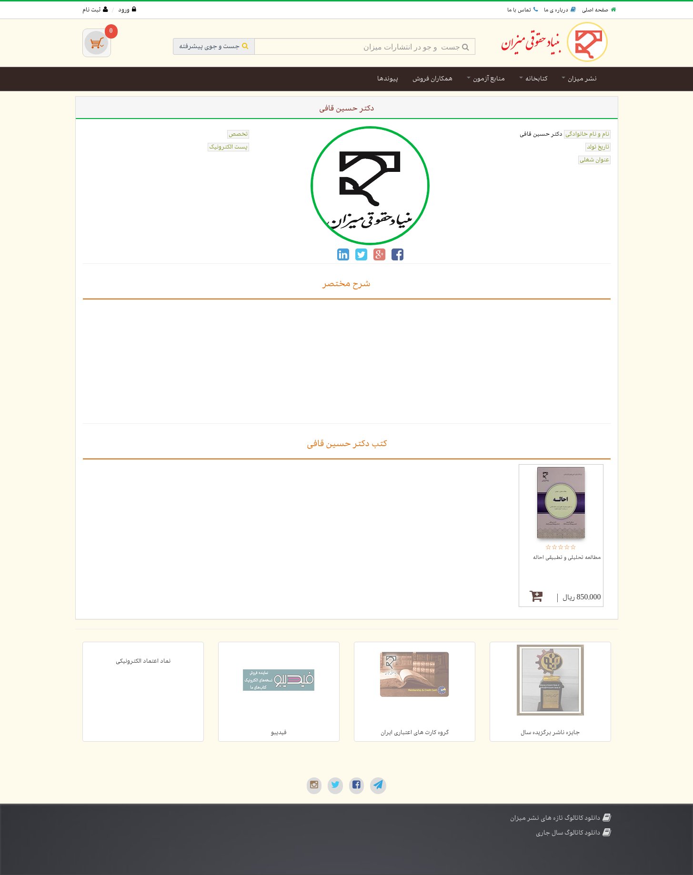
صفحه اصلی (599, 10)
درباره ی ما (560, 10)
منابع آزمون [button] (486, 79)
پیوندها (387, 79)
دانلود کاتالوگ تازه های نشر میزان (560, 818)
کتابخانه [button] (533, 79)
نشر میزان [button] (579, 79)
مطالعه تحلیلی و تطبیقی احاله (567, 557)
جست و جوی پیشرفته (214, 46)
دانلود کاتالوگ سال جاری (573, 833)
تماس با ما (522, 10)
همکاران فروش (432, 79)
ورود (127, 10)
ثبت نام (95, 10)
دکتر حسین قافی (541, 134)
